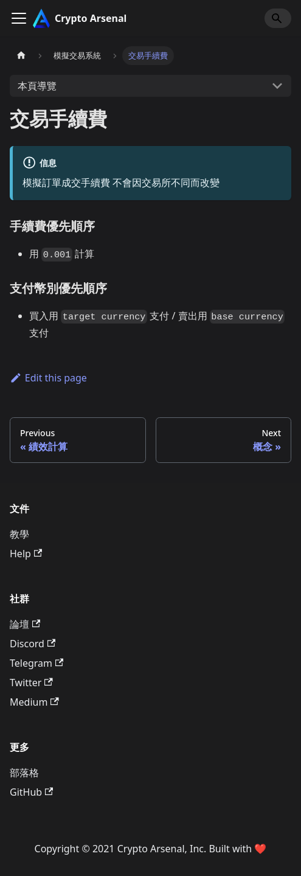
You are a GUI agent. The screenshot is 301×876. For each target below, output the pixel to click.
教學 (19, 534)
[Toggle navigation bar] (19, 18)
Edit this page (48, 377)
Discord (32, 643)
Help (26, 553)
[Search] (278, 18)
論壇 (25, 624)
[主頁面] (21, 55)
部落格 (24, 772)
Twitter (31, 682)
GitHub (31, 792)
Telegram (36, 663)
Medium (34, 702)
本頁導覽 (37, 85)
